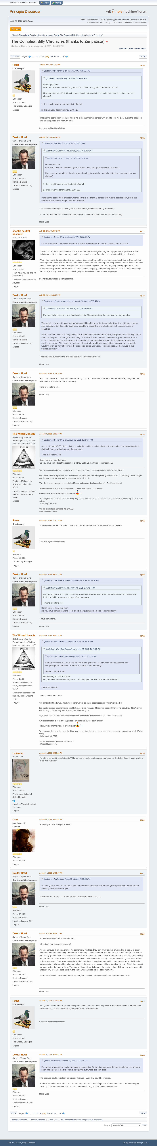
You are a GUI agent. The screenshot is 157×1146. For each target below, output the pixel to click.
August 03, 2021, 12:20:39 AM (50, 520)
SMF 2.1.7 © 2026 (14, 1143)
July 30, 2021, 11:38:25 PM (49, 295)
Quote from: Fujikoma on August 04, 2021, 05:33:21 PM (67, 879)
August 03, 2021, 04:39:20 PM (50, 574)
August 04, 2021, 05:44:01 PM (50, 819)
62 (58, 56)
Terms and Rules (134, 1143)
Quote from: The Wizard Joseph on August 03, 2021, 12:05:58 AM (71, 580)
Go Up (13, 1113)
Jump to (107, 1125)
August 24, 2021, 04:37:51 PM (50, 1054)
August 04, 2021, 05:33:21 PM (50, 753)
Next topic (140, 48)
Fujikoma (17, 753)
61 (55, 56)
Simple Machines (28, 1143)
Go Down (15, 57)
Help (125, 1143)
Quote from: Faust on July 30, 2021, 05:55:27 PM (64, 143)
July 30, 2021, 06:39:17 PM (49, 137)
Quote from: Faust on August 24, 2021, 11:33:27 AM (65, 1061)
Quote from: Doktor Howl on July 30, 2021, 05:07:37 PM (67, 71)
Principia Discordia (25, 11)
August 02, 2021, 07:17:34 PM (50, 373)
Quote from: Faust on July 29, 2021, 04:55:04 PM (66, 78)
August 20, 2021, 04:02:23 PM (50, 933)
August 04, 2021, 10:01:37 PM (50, 873)
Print (143, 57)
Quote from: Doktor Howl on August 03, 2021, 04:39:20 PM (68, 641)
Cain (15, 819)
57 (40, 56)
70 (63, 56)
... (34, 56)
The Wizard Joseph (23, 434)
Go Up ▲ (145, 1143)
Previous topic (126, 48)
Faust (15, 65)
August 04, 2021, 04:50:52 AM (50, 635)
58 (43, 56)
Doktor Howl (19, 137)
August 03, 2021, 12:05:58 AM (50, 434)
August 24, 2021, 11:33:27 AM (50, 1001)
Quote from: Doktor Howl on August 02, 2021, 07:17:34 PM (68, 440)
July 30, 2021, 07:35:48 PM (49, 231)
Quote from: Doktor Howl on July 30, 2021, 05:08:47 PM (67, 237)
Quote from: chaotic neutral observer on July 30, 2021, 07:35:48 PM (72, 301)
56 (37, 56)
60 (51, 56)
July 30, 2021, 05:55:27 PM (49, 65)
